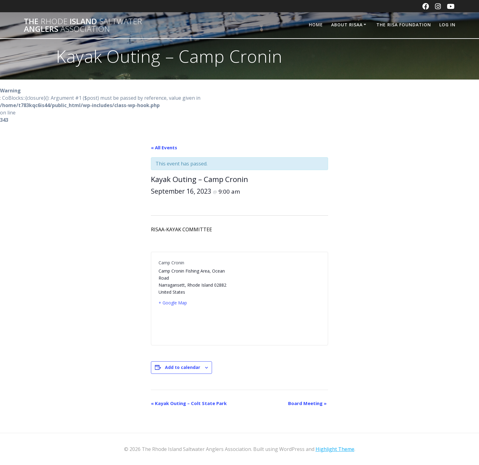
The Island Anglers (83, 25)
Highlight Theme (335, 449)
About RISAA (347, 25)
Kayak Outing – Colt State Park (189, 403)
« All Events (164, 147)
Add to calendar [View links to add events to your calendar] (182, 367)
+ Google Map (173, 303)
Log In (447, 25)
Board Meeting (307, 403)
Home (316, 25)
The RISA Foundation (403, 25)
